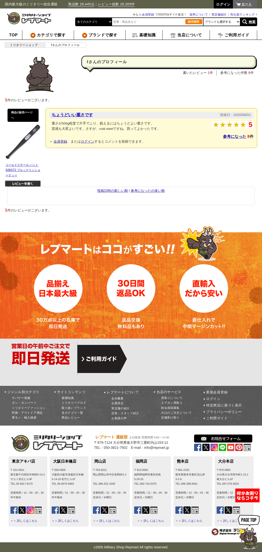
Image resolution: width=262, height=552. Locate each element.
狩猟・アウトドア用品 (27, 412)
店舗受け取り (170, 417)
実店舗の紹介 (120, 408)
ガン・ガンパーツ (24, 402)
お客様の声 (119, 418)
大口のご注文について (176, 412)
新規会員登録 (217, 392)
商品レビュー (71, 417)
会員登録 (148, 14)
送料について (198, 14)
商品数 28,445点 (81, 4)
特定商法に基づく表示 (224, 405)
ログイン (87, 141)
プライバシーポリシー (224, 412)
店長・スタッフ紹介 (125, 413)
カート (246, 4)
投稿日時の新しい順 (112, 191)
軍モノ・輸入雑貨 (24, 417)
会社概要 (117, 398)
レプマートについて (123, 392)
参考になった (234, 136)
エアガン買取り (172, 402)
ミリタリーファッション (29, 408)
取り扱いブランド (74, 408)
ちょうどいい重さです (72, 114)
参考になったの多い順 (148, 191)
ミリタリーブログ (74, 402)
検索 (252, 22)
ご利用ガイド (217, 418)
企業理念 (117, 403)
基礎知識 (68, 398)
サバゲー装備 (21, 398)
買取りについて (172, 398)
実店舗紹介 (219, 14)
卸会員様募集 (170, 408)
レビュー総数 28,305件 (116, 4)
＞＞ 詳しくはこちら (23, 520)
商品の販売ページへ (22, 115)
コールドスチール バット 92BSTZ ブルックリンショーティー (23, 170)
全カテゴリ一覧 (72, 412)
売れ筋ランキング (242, 14)
